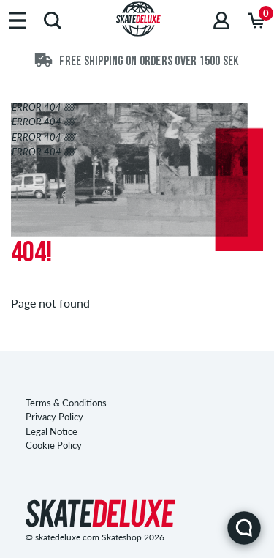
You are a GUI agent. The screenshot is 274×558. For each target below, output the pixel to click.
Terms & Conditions (66, 403)
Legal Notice (51, 431)
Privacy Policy (54, 417)
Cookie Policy (54, 445)
